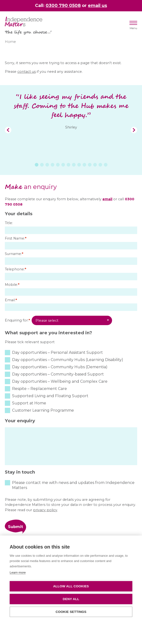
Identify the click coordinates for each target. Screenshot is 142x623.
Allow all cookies (71, 586)
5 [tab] (58, 165)
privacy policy (45, 510)
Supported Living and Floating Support (50, 396)
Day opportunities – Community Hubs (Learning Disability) (67, 359)
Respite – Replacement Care (39, 388)
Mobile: (12, 284)
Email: (11, 300)
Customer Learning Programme (43, 410)
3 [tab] (47, 165)
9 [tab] (79, 165)
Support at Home (29, 403)
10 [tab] (84, 165)
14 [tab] (105, 165)
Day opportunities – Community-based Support (58, 374)
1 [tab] (36, 165)
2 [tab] (42, 165)
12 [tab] (95, 165)
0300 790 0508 (63, 5)
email (107, 199)
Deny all (71, 599)
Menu (133, 26)
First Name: (15, 238)
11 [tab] (90, 165)
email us (97, 5)
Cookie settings (71, 612)
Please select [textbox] (47, 320)
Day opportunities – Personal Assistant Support (57, 352)
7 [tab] (68, 165)
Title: (9, 223)
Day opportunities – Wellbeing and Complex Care (59, 381)
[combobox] (72, 320)
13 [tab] (100, 165)
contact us (26, 71)
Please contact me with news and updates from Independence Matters (73, 485)
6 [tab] (63, 165)
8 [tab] (74, 165)
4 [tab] (52, 165)
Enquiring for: (17, 320)
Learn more (18, 572)
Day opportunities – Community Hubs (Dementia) (59, 367)
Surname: (14, 254)
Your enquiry (20, 420)
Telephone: (15, 269)
